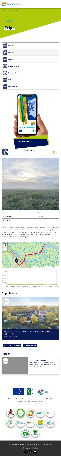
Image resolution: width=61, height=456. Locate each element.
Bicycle (8, 45)
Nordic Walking (11, 66)
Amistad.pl (33, 448)
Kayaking (9, 59)
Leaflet (36, 267)
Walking (15, 10)
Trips (9, 10)
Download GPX (30, 345)
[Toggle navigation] (58, 4)
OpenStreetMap (46, 267)
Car (7, 79)
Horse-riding (10, 73)
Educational (10, 86)
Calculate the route (12, 345)
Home (4, 10)
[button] (55, 183)
